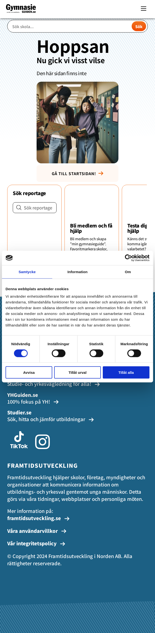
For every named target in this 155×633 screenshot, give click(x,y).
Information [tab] (77, 272)
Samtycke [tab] (27, 272)
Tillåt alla (126, 372)
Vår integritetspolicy (36, 543)
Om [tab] (128, 272)
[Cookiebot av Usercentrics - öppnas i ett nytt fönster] (128, 257)
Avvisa (29, 372)
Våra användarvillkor (36, 530)
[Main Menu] (143, 8)
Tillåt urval (78, 372)
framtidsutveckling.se (38, 518)
